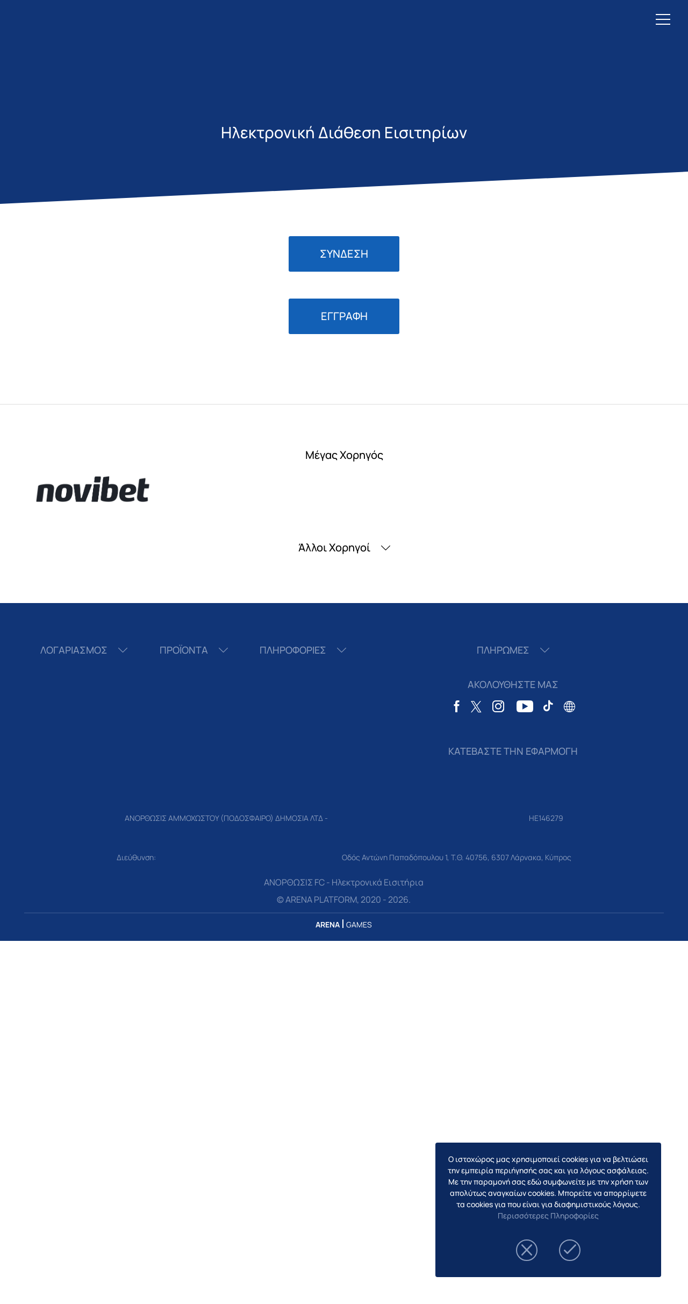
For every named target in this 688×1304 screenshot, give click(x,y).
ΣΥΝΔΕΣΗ (344, 253)
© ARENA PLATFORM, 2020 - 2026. (344, 899)
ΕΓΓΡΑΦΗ (344, 316)
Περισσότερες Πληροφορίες (548, 1215)
